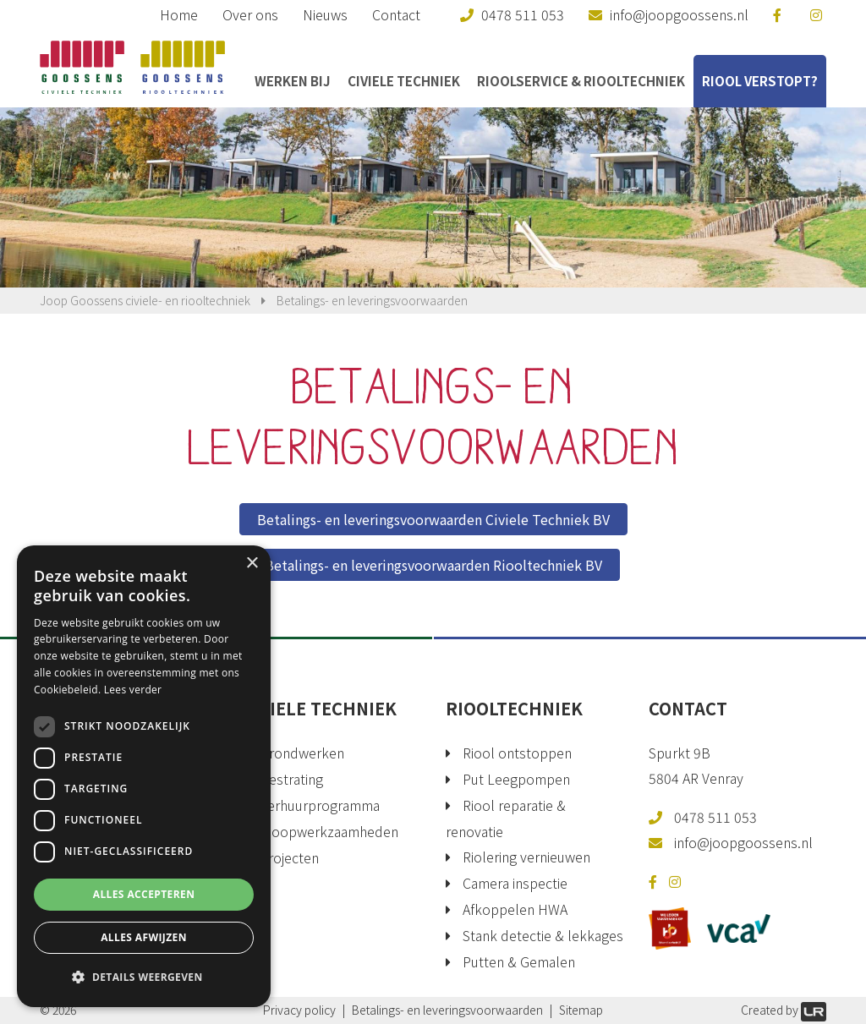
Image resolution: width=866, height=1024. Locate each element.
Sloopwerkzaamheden (329, 831)
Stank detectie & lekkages (543, 935)
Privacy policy (299, 1009)
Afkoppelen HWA (515, 909)
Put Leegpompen (516, 779)
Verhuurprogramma (320, 805)
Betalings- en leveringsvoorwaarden (447, 1009)
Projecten (289, 857)
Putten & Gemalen (519, 961)
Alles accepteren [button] (144, 894)
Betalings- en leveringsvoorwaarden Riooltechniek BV (433, 565)
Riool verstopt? (760, 81)
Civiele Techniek (404, 81)
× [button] (251, 563)
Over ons (250, 14)
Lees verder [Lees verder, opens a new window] (133, 689)
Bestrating (291, 779)
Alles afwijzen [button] (144, 937)
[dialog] (144, 776)
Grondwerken (302, 752)
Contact (396, 14)
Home (179, 14)
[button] (144, 977)
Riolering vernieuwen (526, 856)
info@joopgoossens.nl (743, 842)
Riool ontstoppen (517, 752)
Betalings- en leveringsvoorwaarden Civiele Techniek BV (433, 519)
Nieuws (325, 14)
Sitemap (581, 1009)
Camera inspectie (515, 883)
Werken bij (293, 81)
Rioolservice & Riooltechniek (581, 81)
